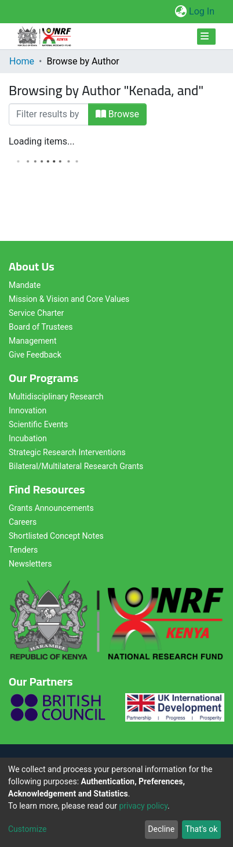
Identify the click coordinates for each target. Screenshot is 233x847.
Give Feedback (35, 354)
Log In (202, 11)
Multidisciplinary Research (56, 396)
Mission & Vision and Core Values (69, 299)
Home (21, 61)
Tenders (23, 549)
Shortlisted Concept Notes (56, 535)
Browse (117, 114)
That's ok (201, 829)
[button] (180, 12)
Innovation (27, 410)
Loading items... (42, 141)
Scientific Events (38, 424)
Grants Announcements (51, 508)
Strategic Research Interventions (67, 452)
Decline (161, 829)
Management (32, 340)
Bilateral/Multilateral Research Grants (76, 466)
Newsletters (30, 563)
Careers (23, 522)
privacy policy (143, 805)
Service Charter (36, 313)
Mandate (25, 285)
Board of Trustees (41, 326)
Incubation (28, 438)
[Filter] (49, 114)
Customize (27, 829)
